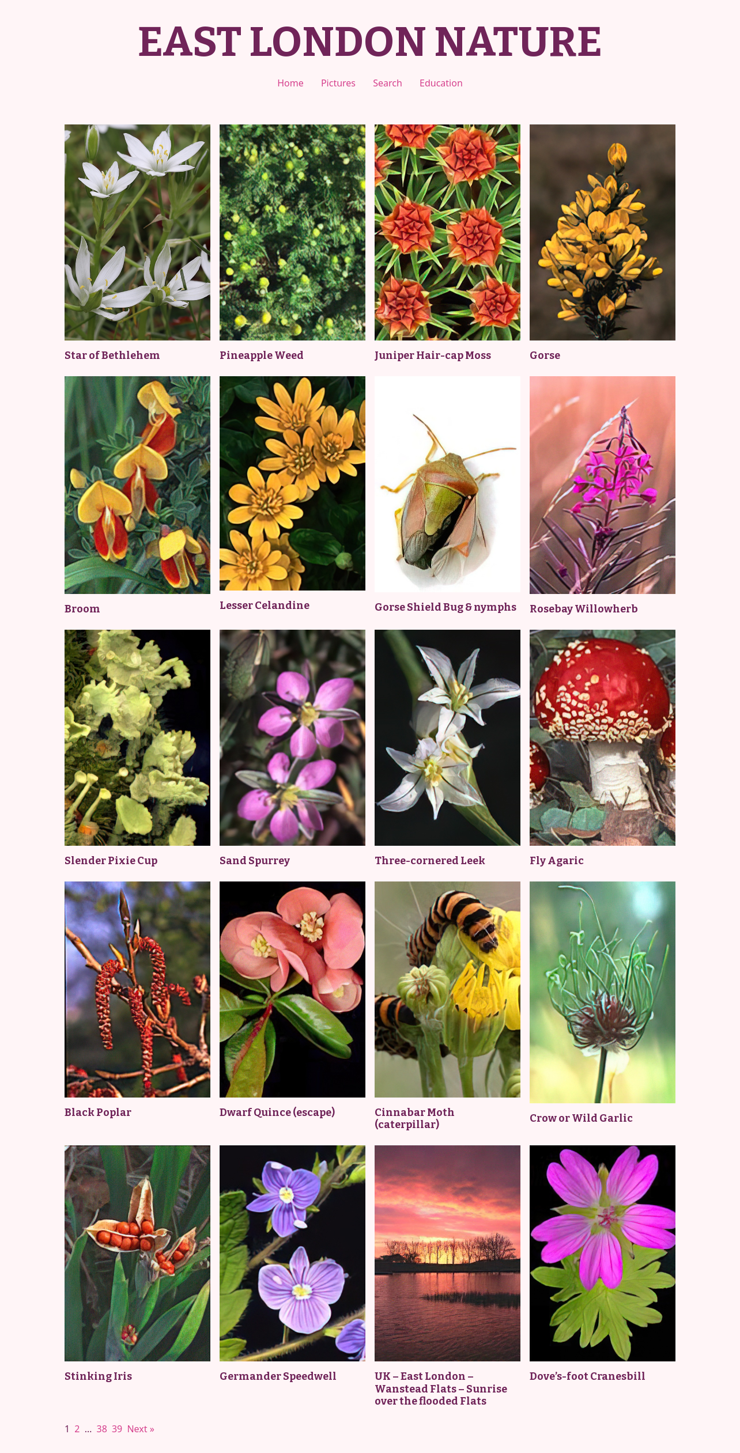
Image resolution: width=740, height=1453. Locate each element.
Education (441, 83)
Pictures (338, 83)
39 (117, 1428)
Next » (140, 1428)
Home (290, 83)
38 (101, 1428)
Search (387, 83)
